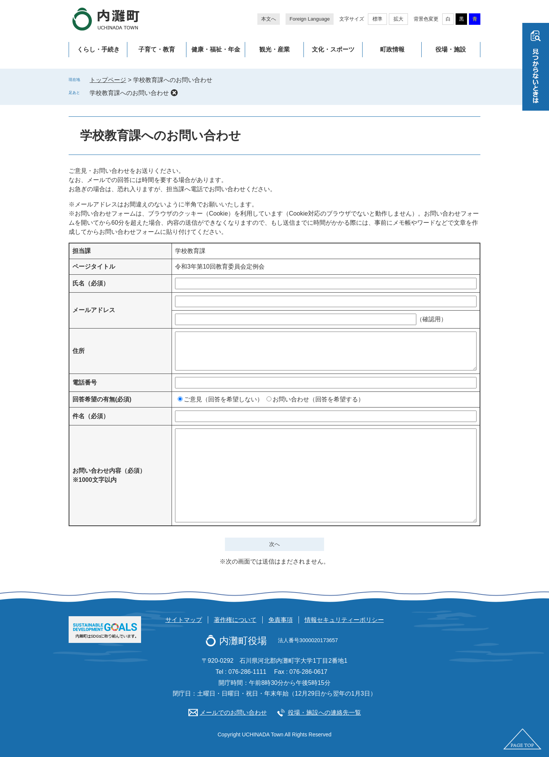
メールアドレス (93, 310)
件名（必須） (90, 416)
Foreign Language (309, 19)
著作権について (235, 620)
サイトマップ (183, 620)
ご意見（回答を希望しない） (223, 399)
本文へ (268, 19)
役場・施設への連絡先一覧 (324, 712)
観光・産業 (274, 49)
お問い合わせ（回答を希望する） (318, 399)
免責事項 (280, 620)
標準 (377, 19)
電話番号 (84, 382)
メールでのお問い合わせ (233, 712)
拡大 (398, 19)
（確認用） (431, 319)
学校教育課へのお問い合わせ (129, 93)
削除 (174, 92)
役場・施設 (450, 49)
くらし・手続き (98, 49)
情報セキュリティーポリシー (344, 620)
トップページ (108, 80)
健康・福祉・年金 (215, 49)
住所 (78, 351)
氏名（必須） (90, 283)
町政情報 (392, 49)
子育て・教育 (156, 49)
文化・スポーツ (333, 49)
